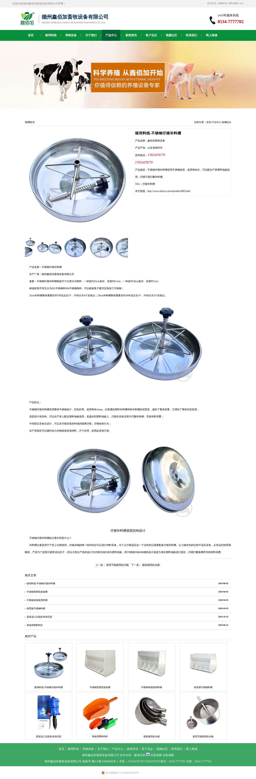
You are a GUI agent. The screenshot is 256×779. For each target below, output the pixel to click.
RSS (241, 3)
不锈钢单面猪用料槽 (37, 600)
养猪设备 (71, 35)
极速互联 (139, 755)
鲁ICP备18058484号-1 (105, 761)
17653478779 (144, 162)
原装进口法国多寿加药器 (39, 616)
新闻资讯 (131, 35)
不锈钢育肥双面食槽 (37, 591)
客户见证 (151, 35)
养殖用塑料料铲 (35, 625)
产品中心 (111, 35)
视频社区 (171, 35)
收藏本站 (222, 3)
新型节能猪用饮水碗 (117, 565)
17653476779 (156, 155)
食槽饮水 (226, 122)
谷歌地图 (168, 755)
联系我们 (191, 35)
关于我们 (91, 35)
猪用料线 (51, 35)
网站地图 (233, 3)
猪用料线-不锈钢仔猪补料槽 (41, 583)
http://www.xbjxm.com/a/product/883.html (169, 191)
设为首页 (211, 3)
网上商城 (211, 35)
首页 (31, 35)
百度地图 (156, 755)
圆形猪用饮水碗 (151, 565)
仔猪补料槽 (148, 184)
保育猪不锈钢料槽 (36, 608)
